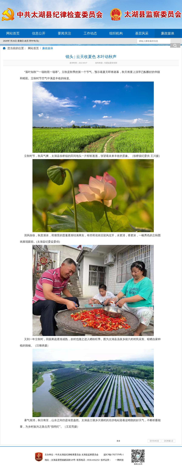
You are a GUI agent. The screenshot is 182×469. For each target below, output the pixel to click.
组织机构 (116, 33)
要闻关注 (64, 33)
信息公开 (38, 33)
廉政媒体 (167, 33)
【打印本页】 (154, 441)
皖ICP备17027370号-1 (114, 455)
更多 (118, 441)
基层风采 (141, 33)
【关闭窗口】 (168, 441)
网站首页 (13, 33)
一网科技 (119, 460)
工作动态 (90, 33)
